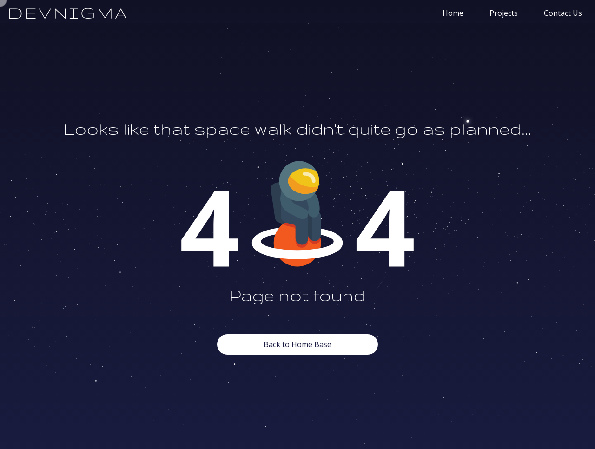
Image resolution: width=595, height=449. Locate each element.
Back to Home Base (297, 344)
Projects (503, 13)
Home (453, 13)
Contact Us (563, 13)
